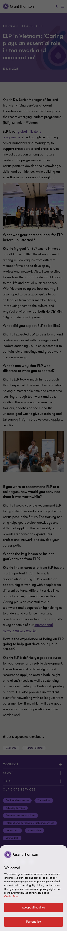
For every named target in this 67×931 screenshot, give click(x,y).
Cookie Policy (11, 896)
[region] (33, 888)
